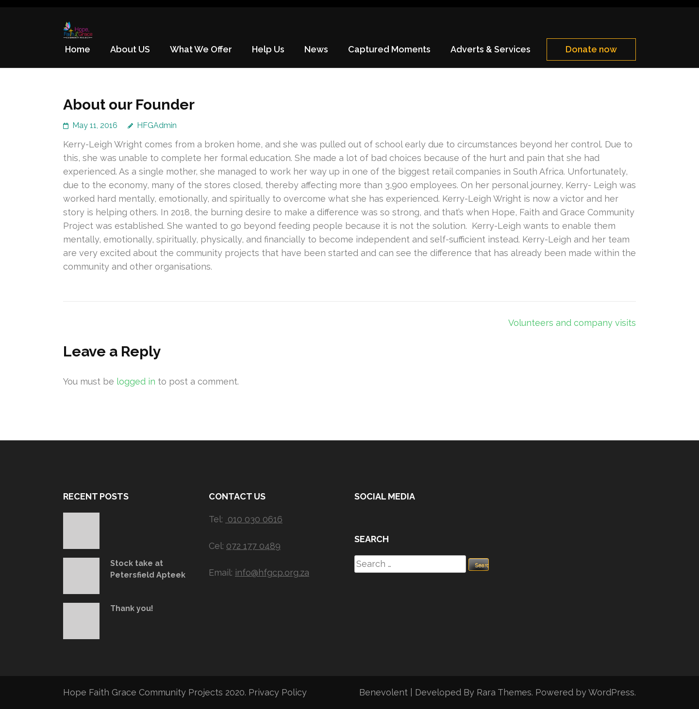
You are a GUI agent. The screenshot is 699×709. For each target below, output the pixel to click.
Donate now (591, 49)
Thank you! (131, 608)
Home (77, 49)
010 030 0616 (255, 519)
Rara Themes (504, 692)
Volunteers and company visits (572, 323)
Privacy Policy (278, 692)
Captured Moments (389, 49)
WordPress (611, 692)
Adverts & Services (490, 49)
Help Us (268, 49)
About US (130, 49)
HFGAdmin (157, 125)
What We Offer (201, 49)
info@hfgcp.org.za (272, 572)
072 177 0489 (253, 546)
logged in (135, 381)
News (316, 49)
